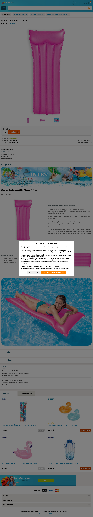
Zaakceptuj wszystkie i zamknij (53, 272)
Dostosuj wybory (34, 272)
